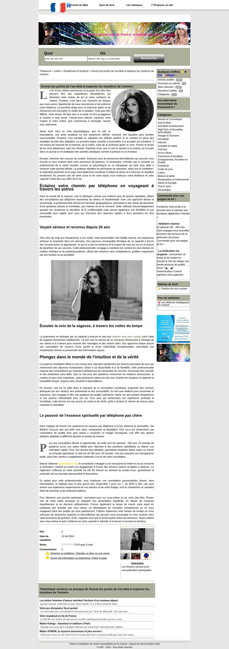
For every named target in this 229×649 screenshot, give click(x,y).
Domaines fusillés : (170, 90)
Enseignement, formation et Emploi (173, 161)
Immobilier (163, 139)
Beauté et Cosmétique (170, 119)
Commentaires (48, 549)
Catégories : (167, 94)
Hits (42, 531)
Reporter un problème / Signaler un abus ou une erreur (80, 553)
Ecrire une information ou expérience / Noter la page (79, 558)
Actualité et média (167, 146)
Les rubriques (134, 5)
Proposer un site (162, 4)
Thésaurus (45, 71)
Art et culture (165, 152)
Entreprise (163, 165)
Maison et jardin (166, 176)
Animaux (162, 149)
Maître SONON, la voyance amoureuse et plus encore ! (71, 631)
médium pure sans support (126, 336)
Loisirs (161, 172)
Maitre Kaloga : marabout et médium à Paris (65, 623)
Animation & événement (171, 126)
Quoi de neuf (106, 5)
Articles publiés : (170, 79)
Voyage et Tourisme (168, 135)
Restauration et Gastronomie (173, 179)
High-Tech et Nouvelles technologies (170, 131)
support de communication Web (144, 644)
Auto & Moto (164, 122)
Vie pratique (164, 190)
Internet (162, 142)
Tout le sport (164, 186)
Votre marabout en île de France (58, 616)
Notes (43, 544)
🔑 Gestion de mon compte (172, 288)
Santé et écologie (167, 183)
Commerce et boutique (170, 156)
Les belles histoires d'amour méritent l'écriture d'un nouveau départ (79, 600)
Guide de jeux (165, 169)
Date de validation (45, 538)
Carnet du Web (79, 5)
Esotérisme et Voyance (76, 71)
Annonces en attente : (172, 83)
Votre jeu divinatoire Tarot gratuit (59, 608)
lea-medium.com (67, 463)
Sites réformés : (170, 87)
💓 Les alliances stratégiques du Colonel (173, 303)
